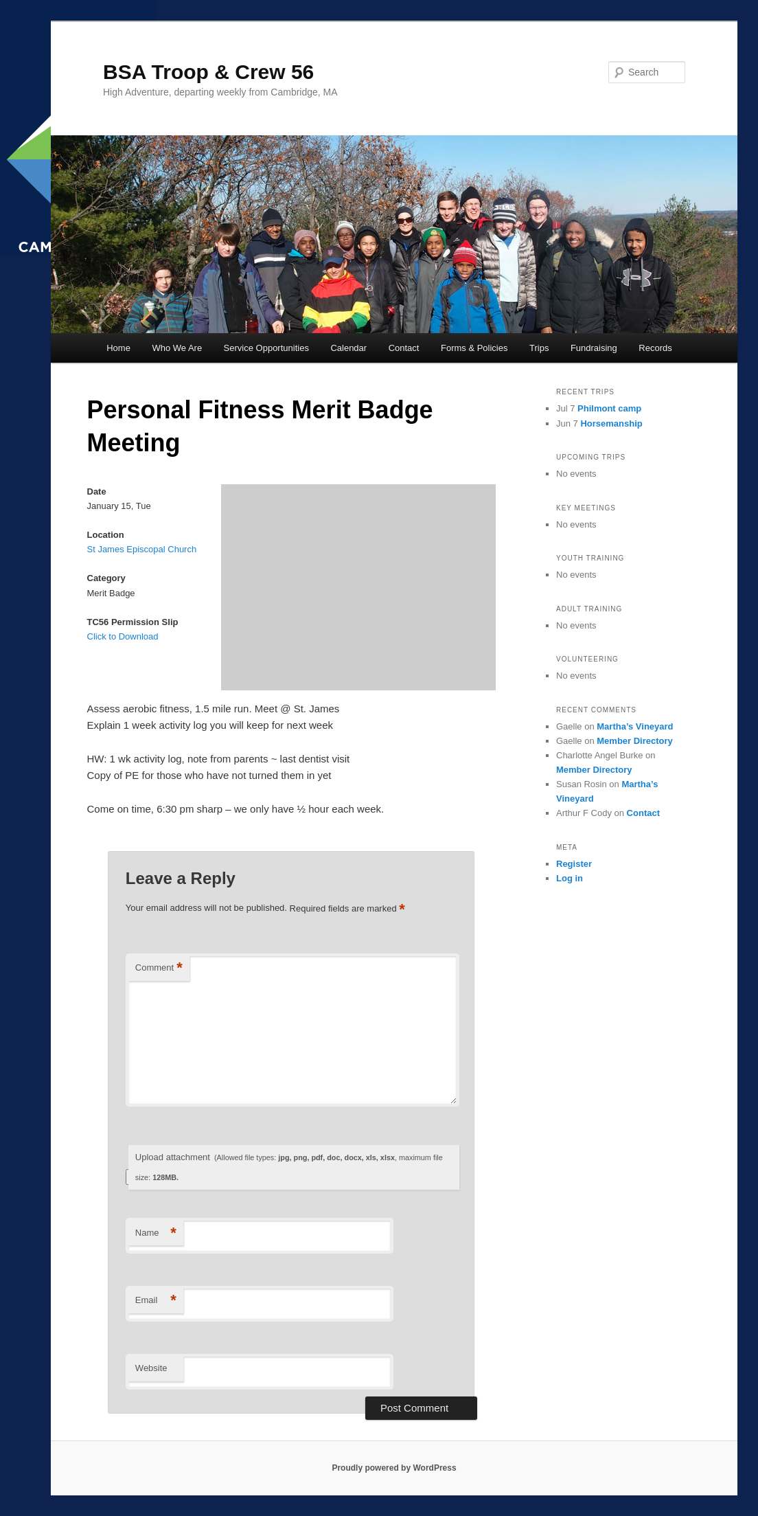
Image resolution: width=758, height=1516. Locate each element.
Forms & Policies (474, 348)
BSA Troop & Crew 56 (208, 71)
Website (151, 1368)
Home (118, 348)
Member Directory (635, 741)
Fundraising (594, 348)
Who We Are (177, 348)
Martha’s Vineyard (635, 726)
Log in (569, 878)
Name (155, 1233)
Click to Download (123, 636)
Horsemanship (611, 423)
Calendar (348, 348)
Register (574, 864)
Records (655, 348)
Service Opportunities (266, 348)
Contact (404, 348)
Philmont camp (609, 408)
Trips (539, 348)
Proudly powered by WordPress (394, 1468)
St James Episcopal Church (142, 549)
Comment (159, 968)
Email (155, 1301)
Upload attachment (289, 1166)
